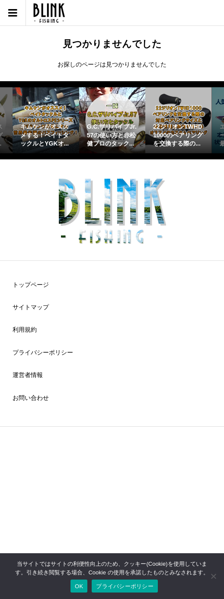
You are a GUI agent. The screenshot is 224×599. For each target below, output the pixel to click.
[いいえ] (213, 576)
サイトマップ (31, 307)
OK (79, 586)
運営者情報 (28, 374)
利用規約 (25, 329)
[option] (46, 120)
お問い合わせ (31, 397)
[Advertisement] (112, 501)
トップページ (31, 284)
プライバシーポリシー (43, 352)
